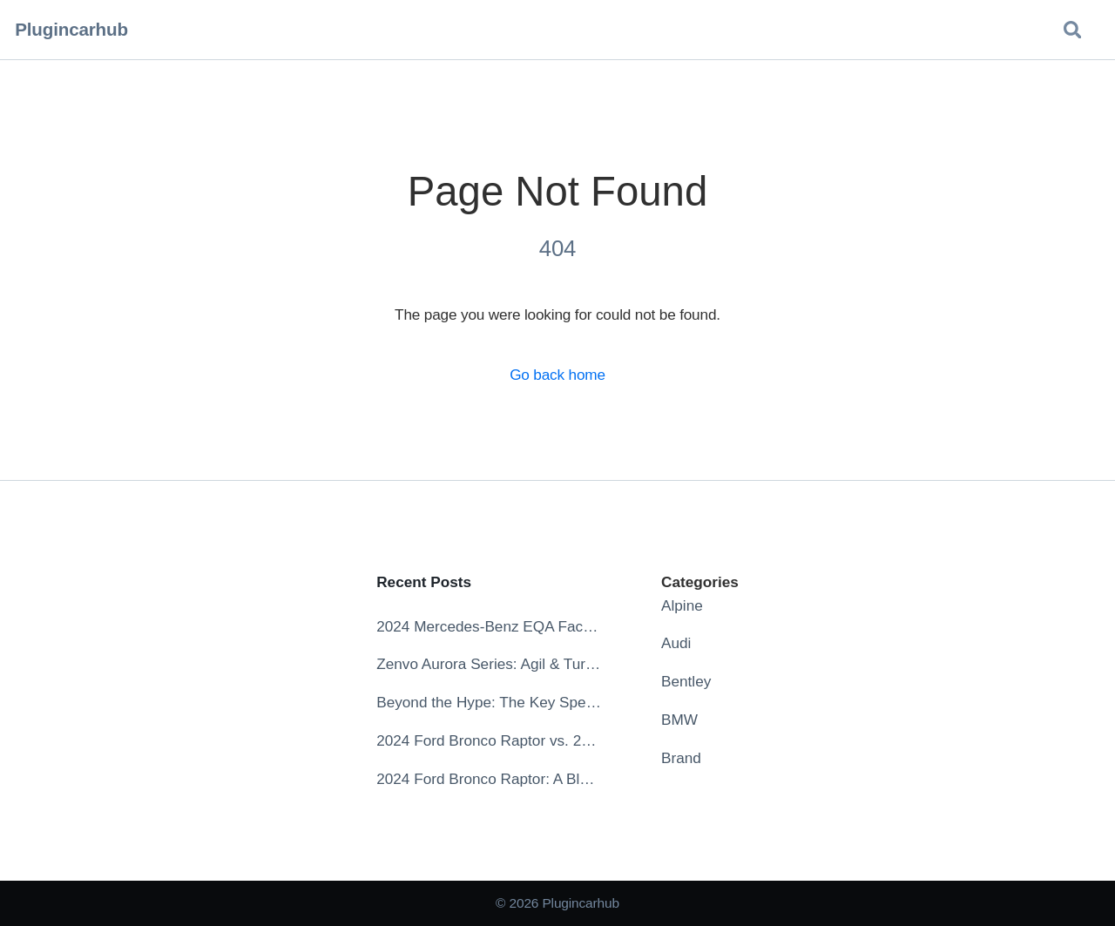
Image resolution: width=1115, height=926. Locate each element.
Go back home (557, 374)
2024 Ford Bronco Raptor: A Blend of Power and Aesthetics (488, 778)
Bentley (686, 681)
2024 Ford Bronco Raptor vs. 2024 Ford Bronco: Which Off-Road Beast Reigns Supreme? (488, 740)
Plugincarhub (71, 29)
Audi (676, 643)
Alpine (682, 605)
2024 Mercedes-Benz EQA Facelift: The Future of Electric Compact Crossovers (488, 626)
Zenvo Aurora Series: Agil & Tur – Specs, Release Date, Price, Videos (488, 664)
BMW (679, 719)
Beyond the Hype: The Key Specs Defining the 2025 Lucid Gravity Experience (488, 702)
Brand (681, 758)
